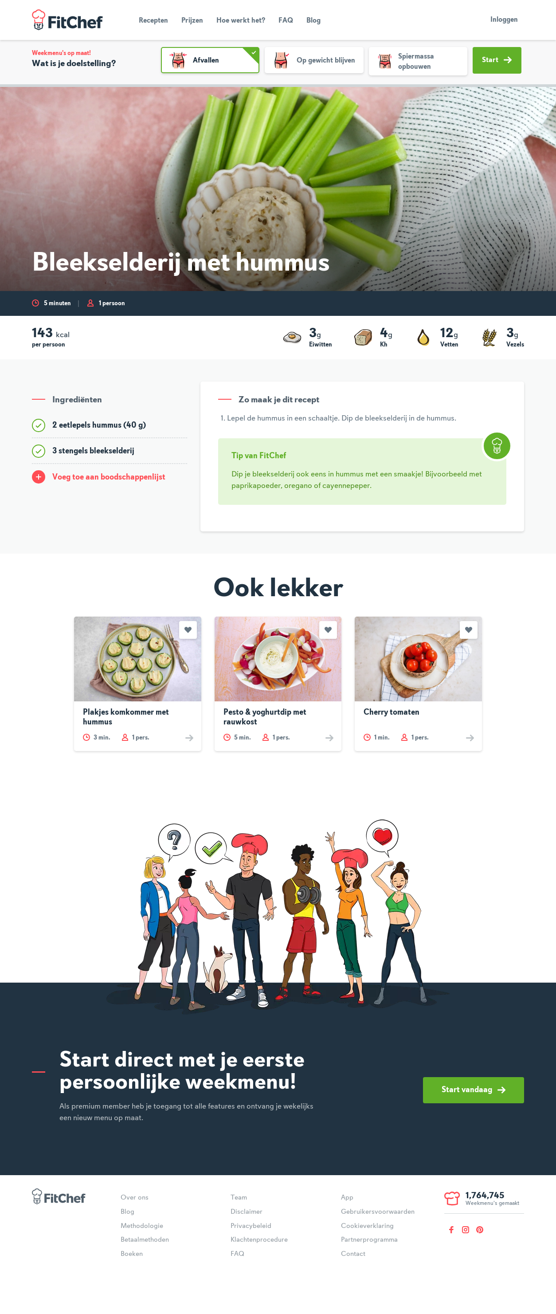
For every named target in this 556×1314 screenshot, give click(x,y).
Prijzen (192, 20)
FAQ (285, 20)
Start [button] (497, 60)
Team (239, 1197)
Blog (313, 20)
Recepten (153, 20)
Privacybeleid (251, 1226)
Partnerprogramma (369, 1239)
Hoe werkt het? (240, 20)
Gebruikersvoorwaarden (378, 1212)
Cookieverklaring (367, 1226)
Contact (353, 1254)
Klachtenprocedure (259, 1239)
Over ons (135, 1197)
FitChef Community (67, 20)
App (347, 1197)
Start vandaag (473, 1090)
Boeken (132, 1254)
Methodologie (142, 1226)
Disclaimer (246, 1212)
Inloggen (504, 20)
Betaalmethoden (145, 1239)
